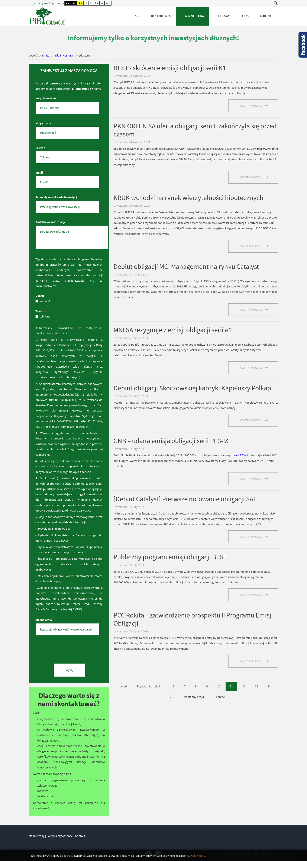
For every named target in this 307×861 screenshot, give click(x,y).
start (124, 686)
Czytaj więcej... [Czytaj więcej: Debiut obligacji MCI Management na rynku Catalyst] (251, 310)
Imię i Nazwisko (46, 98)
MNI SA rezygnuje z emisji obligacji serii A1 (172, 330)
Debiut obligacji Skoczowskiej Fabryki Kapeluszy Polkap (192, 388)
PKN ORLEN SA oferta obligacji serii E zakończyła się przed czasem (195, 130)
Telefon (40, 148)
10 (218, 686)
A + (108, 3)
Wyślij (69, 670)
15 (169, 697)
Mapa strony (37, 836)
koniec (220, 697)
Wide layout (90, 3)
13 (256, 686)
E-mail (40, 296)
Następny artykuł (195, 697)
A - (96, 3)
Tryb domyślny (39, 3)
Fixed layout (86, 3)
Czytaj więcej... (196, 855)
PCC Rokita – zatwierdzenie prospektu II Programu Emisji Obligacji (193, 619)
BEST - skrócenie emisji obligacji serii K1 (169, 68)
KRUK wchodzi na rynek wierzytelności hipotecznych (188, 197)
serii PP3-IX (241, 455)
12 (243, 686)
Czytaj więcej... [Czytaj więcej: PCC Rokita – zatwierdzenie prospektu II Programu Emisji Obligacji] (251, 661)
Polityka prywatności (59, 836)
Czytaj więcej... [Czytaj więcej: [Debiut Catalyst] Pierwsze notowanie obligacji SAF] (251, 537)
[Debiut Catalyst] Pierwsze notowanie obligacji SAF (185, 499)
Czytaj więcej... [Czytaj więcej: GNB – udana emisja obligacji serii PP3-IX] (251, 478)
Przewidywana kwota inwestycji (57, 197)
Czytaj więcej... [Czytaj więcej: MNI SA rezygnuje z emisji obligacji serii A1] (251, 368)
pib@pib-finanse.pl (80, 472)
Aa (67, 3)
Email (40, 172)
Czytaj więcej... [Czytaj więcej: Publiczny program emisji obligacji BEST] (251, 595)
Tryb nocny (56, 3)
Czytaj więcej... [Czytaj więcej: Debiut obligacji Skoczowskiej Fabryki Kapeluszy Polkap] (251, 420)
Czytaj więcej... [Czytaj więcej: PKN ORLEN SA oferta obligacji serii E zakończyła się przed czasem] (251, 177)
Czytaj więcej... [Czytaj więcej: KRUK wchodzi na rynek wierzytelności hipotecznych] (251, 246)
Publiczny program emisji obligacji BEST (170, 557)
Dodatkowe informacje (50, 222)
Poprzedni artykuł (148, 686)
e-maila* (42, 301)
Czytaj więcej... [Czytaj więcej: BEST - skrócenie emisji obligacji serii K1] (251, 105)
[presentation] (67, 650)
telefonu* (43, 316)
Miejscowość (43, 123)
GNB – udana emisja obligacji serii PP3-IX (170, 440)
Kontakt (80, 836)
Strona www (43, 620)
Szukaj (275, 3)
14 (269, 686)
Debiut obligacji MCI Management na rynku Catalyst (186, 266)
